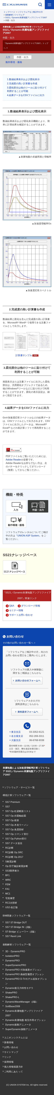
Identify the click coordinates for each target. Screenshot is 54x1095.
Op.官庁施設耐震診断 (16, 866)
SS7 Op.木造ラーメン (17, 825)
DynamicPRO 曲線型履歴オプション (24, 974)
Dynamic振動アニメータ (18, 1024)
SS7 (7, 806)
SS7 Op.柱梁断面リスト (18, 811)
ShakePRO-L (12, 997)
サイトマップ (11, 1052)
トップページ (9, 12)
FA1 (7, 889)
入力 (8, 57)
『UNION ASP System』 (28, 535)
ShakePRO (11, 992)
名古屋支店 (17, 736)
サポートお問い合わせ (21, 615)
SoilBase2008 (12, 1006)
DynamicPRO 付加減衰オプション (23, 970)
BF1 (7, 875)
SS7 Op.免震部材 (14, 829)
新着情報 (9, 1042)
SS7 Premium (12, 802)
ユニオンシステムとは (16, 1037)
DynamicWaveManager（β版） (21, 1002)
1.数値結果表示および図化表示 (23, 79)
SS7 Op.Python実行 (15, 838)
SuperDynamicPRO (15, 965)
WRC (8, 880)
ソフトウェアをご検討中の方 (30, 12)
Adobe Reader (13, 459)
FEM (7, 884)
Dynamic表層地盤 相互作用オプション (25, 1020)
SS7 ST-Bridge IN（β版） (19, 927)
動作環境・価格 (14, 62)
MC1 (7, 893)
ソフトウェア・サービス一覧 (19, 787)
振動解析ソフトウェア (14, 15)
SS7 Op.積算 (12, 820)
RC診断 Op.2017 (14, 857)
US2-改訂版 (11, 907)
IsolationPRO (12, 956)
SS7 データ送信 (13, 843)
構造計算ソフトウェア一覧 (17, 795)
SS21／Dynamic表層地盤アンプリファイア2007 (26, 17)
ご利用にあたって (13, 1071)
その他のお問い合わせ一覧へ (18, 643)
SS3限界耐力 (12, 871)
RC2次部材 (11, 903)
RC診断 (9, 848)
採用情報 (9, 1062)
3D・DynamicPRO (15, 951)
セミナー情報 (16, 610)
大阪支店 (16, 740)
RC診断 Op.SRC (14, 852)
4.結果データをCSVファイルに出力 (25, 95)
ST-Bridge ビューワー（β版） (21, 931)
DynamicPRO (12, 960)
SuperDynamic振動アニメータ (21, 1029)
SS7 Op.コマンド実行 (17, 834)
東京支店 (16, 732)
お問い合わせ (11, 1047)
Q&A (11, 606)
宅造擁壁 (10, 898)
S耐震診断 (10, 861)
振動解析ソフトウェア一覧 (17, 944)
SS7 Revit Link (13, 936)
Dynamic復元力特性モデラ (19, 988)
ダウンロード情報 (30, 606)
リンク (7, 1057)
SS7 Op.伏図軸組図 (15, 816)
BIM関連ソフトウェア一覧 (17, 915)
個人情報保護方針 (13, 1067)
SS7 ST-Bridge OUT (16, 922)
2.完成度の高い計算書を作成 (22, 83)
